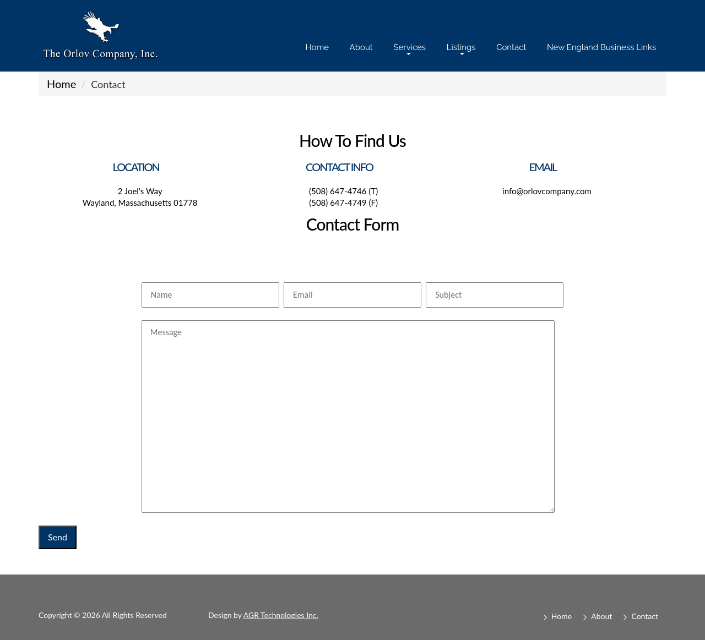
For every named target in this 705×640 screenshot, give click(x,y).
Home (317, 47)
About (361, 47)
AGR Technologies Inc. (280, 615)
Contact (511, 47)
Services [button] (409, 48)
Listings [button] (461, 48)
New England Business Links (601, 47)
